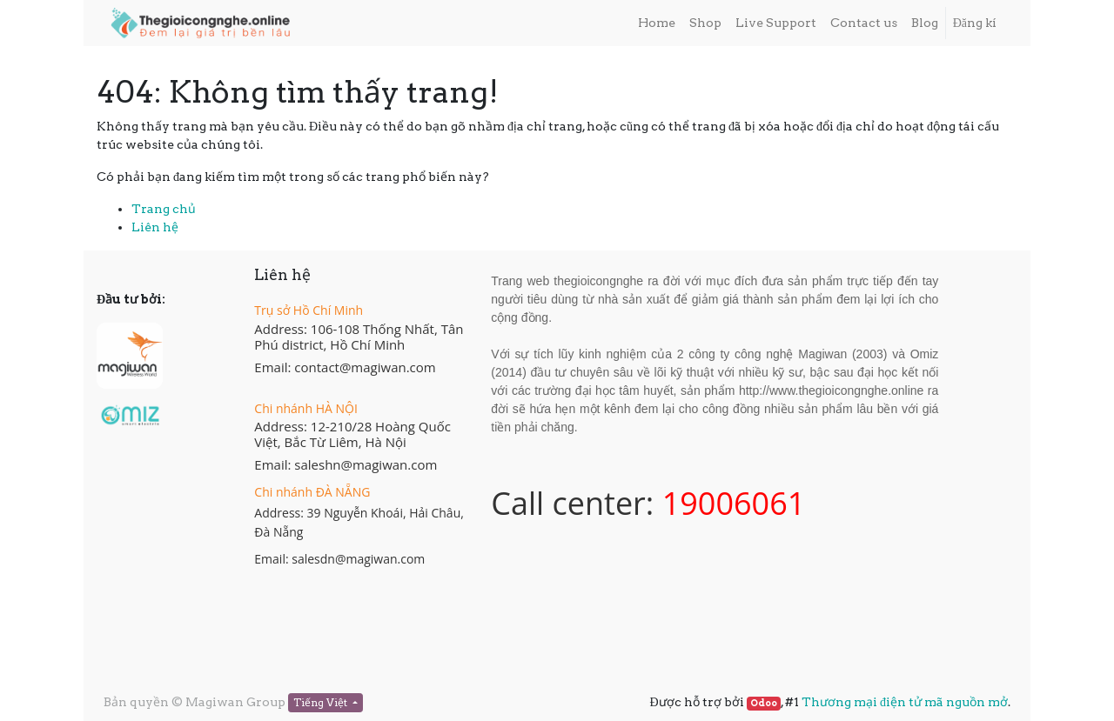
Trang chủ (163, 209)
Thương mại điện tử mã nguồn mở (905, 702)
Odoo (763, 703)
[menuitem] (656, 23)
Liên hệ (154, 227)
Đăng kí (975, 23)
